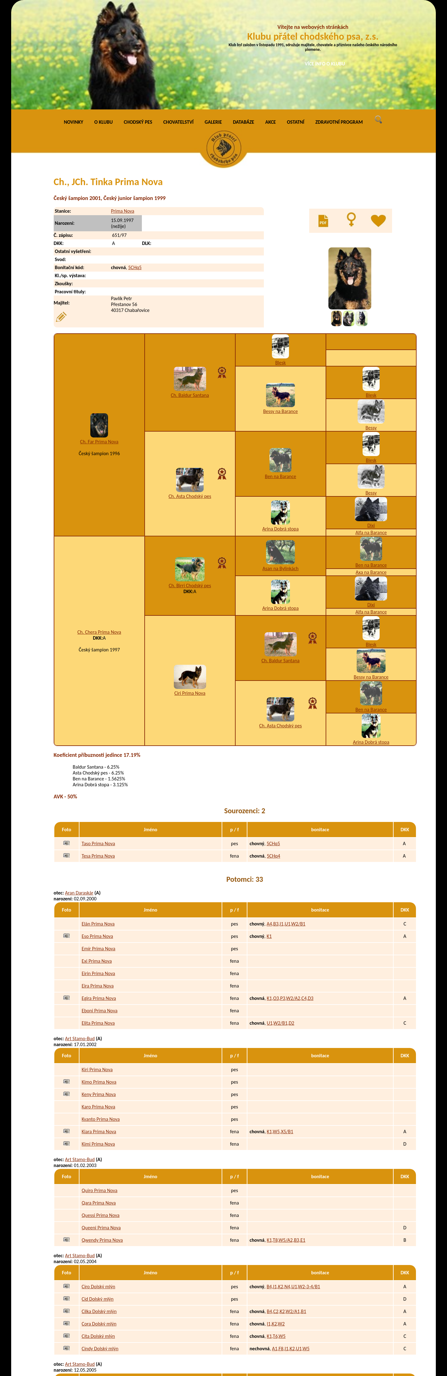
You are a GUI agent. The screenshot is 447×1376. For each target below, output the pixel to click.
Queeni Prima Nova (101, 1124)
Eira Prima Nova (98, 882)
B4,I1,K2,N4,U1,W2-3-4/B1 (293, 1183)
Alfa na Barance (371, 429)
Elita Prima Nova (98, 919)
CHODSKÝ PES (138, 18)
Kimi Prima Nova (98, 1040)
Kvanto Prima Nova (101, 1016)
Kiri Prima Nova (97, 966)
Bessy (371, 324)
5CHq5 (135, 164)
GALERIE (213, 18)
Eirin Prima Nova (98, 870)
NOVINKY (73, 18)
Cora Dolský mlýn (99, 1220)
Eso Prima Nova (97, 833)
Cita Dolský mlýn (98, 1233)
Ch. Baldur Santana (190, 292)
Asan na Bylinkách (280, 465)
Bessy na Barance (280, 308)
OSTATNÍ (295, 18)
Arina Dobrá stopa (280, 425)
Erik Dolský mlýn (98, 1304)
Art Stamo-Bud (80, 935)
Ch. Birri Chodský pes (190, 482)
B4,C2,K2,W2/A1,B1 (286, 1208)
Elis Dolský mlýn (98, 1341)
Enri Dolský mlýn (98, 1316)
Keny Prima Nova (99, 991)
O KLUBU (103, 18)
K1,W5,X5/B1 (280, 1028)
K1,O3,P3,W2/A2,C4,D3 (290, 895)
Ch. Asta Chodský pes (190, 393)
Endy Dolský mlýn (99, 1329)
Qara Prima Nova (99, 1099)
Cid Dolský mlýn (98, 1195)
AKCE (270, 18)
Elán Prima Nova (98, 820)
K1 (269, 833)
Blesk (280, 259)
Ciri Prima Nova (189, 590)
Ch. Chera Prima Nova (99, 528)
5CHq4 (273, 752)
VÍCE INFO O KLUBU (325, 64)
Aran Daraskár (79, 789)
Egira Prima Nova (99, 895)
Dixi (371, 422)
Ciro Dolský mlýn (98, 1183)
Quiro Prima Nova (99, 1087)
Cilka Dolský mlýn (99, 1208)
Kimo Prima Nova (99, 978)
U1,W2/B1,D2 (280, 919)
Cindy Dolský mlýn (100, 1245)
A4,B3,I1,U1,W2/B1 (286, 820)
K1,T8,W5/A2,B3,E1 (286, 1136)
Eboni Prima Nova (99, 907)
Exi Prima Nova (97, 857)
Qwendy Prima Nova (102, 1136)
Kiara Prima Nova (99, 1028)
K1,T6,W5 (276, 1233)
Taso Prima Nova (98, 740)
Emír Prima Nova (98, 845)
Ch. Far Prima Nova (99, 338)
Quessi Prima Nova (101, 1112)
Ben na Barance (280, 373)
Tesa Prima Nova (98, 752)
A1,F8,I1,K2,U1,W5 (290, 1245)
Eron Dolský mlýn (99, 1291)
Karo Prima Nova (98, 1003)
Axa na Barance (371, 469)
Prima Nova (122, 107)
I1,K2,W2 (276, 1220)
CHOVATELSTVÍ (178, 18)
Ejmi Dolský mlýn (99, 1353)
